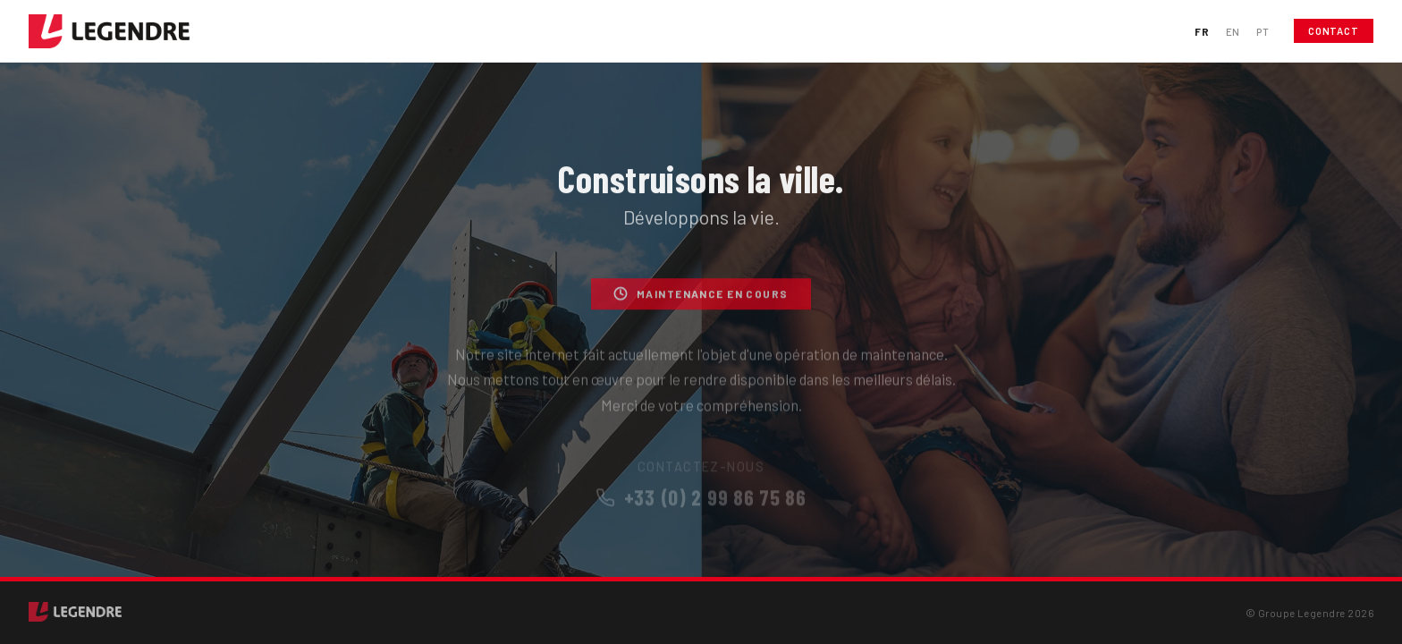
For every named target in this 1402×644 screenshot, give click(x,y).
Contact (1333, 31)
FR (1202, 31)
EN (1233, 31)
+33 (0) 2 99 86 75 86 (701, 505)
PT (1262, 31)
